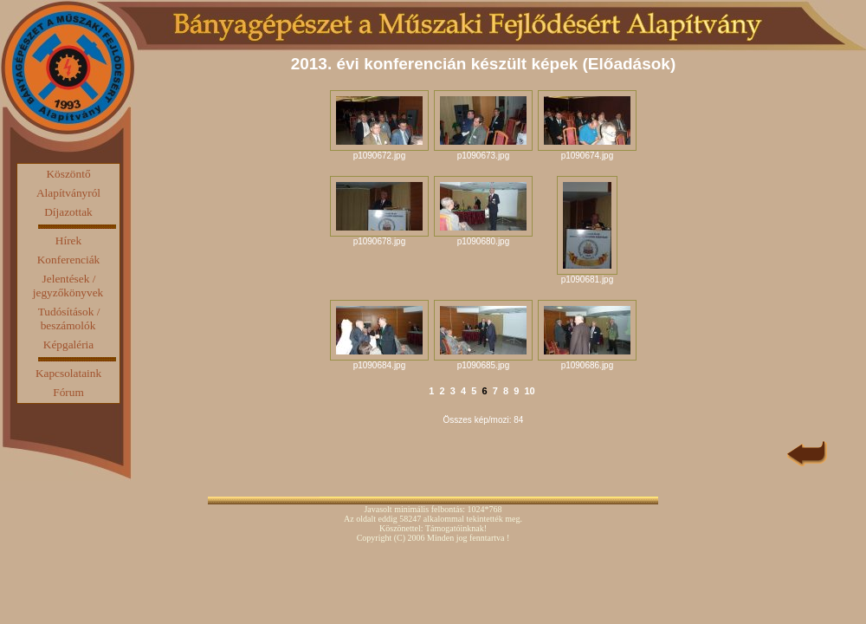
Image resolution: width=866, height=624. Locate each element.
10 (529, 391)
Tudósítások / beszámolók (69, 318)
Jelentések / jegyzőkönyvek (68, 285)
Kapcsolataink (68, 373)
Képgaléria (68, 344)
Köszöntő (68, 173)
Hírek (68, 240)
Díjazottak (68, 211)
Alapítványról (68, 192)
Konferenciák (68, 259)
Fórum (68, 392)
